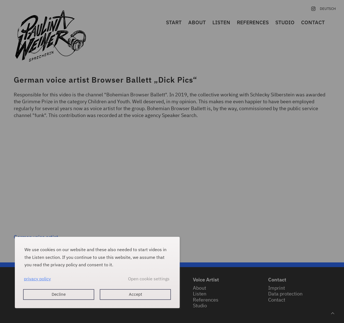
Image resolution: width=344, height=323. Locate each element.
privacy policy (37, 278)
